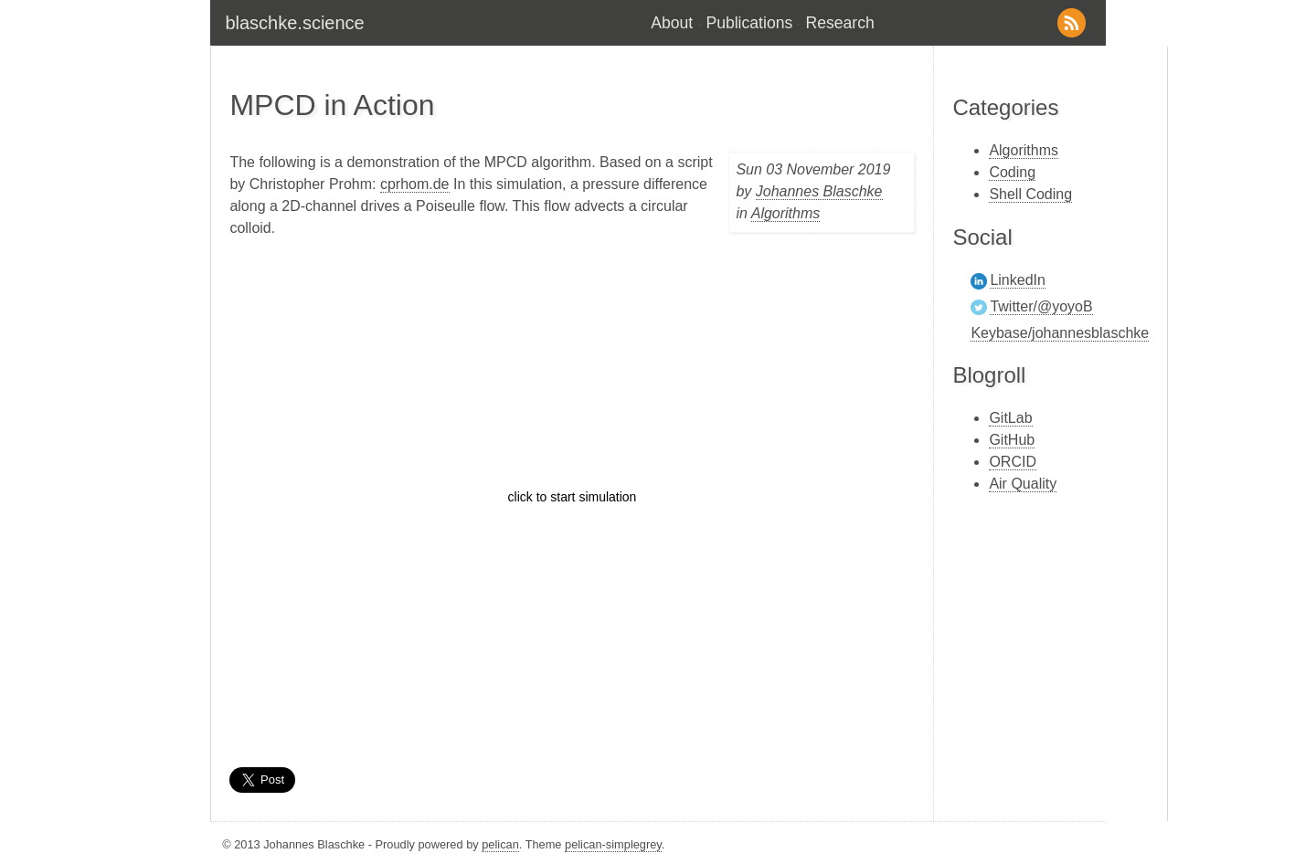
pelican (500, 844)
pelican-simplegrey (613, 844)
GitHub (1012, 440)
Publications (749, 23)
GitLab (1010, 418)
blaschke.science (294, 23)
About (672, 23)
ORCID (1012, 461)
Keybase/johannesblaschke (1060, 333)
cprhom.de (415, 184)
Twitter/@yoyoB (1041, 306)
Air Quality (1022, 483)
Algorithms (786, 213)
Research (840, 23)
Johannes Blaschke (819, 191)
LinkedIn (1017, 280)
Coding (1012, 172)
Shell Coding (1030, 194)
